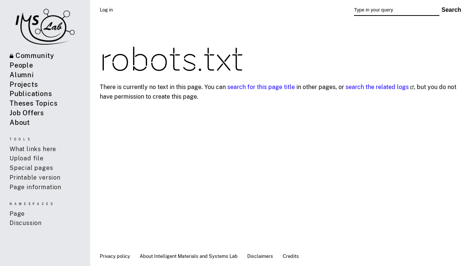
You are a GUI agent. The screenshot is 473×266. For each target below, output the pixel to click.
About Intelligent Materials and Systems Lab (189, 256)
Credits (291, 256)
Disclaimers (260, 256)
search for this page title (261, 87)
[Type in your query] (396, 10)
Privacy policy (115, 256)
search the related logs (377, 87)
